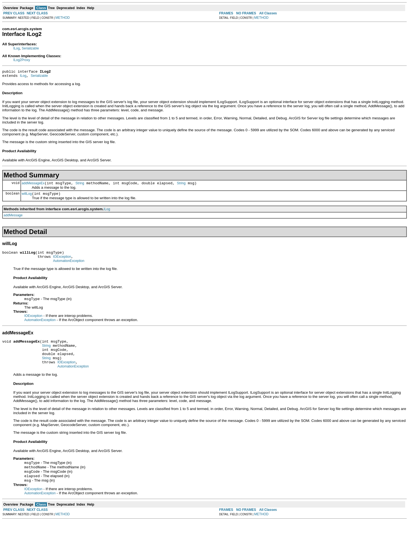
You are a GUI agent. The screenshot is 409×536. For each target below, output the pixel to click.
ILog (16, 48)
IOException (62, 262)
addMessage (13, 218)
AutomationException (68, 267)
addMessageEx (33, 186)
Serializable (30, 48)
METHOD (63, 18)
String (79, 186)
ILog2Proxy (21, 60)
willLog (27, 197)
